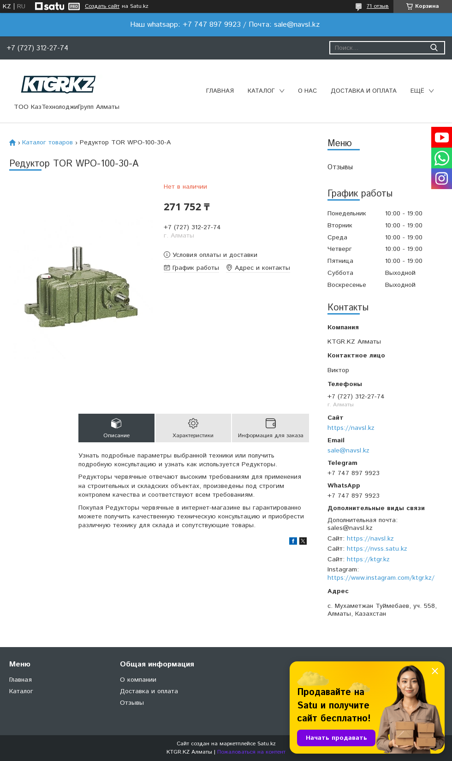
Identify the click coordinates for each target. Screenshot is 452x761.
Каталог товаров (47, 142)
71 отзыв (378, 6)
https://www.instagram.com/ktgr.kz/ (380, 578)
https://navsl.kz (351, 428)
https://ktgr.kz (368, 559)
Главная (220, 91)
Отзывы (340, 167)
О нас (307, 91)
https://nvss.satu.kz (377, 548)
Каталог (261, 91)
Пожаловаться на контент (251, 752)
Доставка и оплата (364, 91)
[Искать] (433, 48)
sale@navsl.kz (348, 450)
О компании (138, 679)
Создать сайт (102, 6)
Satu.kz (266, 744)
